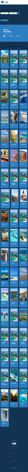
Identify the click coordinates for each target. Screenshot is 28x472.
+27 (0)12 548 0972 (14, 464)
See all (4, 20)
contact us (14, 451)
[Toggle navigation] (26, 2)
